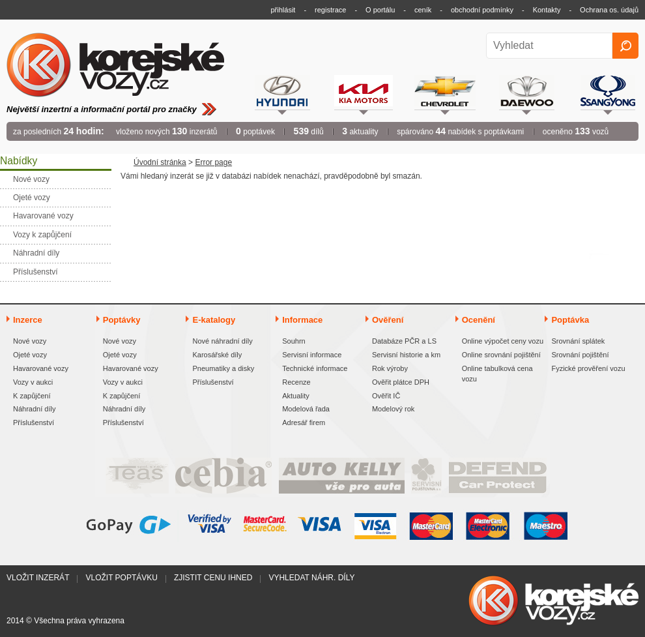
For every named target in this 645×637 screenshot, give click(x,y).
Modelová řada (306, 409)
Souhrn (293, 341)
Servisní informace (311, 355)
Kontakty (547, 10)
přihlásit (283, 10)
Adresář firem (303, 422)
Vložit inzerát (38, 577)
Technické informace (314, 368)
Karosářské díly (217, 355)
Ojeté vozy (30, 355)
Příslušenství (33, 422)
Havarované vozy (40, 368)
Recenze (296, 382)
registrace (330, 10)
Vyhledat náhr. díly (311, 577)
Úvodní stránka (160, 162)
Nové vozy (29, 341)
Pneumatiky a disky (223, 368)
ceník (422, 10)
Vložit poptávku (121, 577)
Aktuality (295, 396)
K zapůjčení (31, 396)
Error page (213, 162)
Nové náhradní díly (222, 341)
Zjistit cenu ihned (213, 577)
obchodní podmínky (482, 10)
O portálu (380, 10)
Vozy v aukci (33, 382)
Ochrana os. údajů (609, 10)
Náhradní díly (34, 409)
